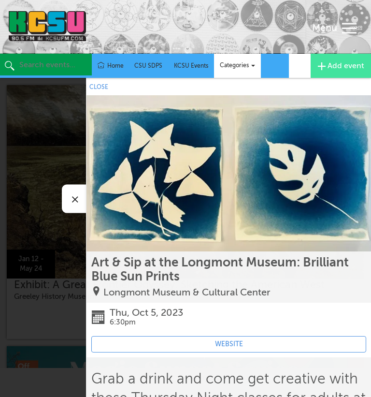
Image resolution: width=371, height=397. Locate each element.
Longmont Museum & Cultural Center (187, 292)
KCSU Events (191, 65)
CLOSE (98, 87)
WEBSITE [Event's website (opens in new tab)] (229, 344)
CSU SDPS (148, 65)
